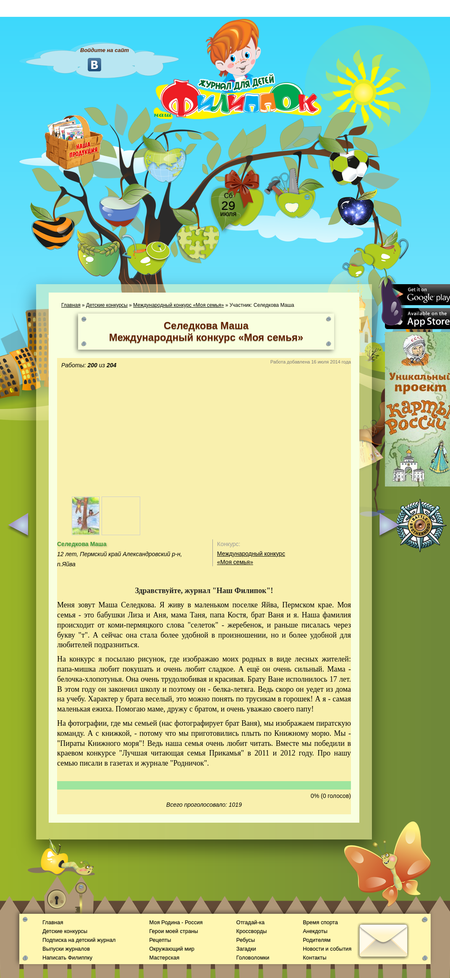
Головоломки (252, 957)
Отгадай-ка (250, 922)
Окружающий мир (171, 949)
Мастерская (164, 957)
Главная (71, 305)
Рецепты (160, 940)
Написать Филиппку (67, 957)
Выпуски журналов (66, 949)
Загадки (246, 949)
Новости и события (327, 949)
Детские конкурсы (107, 305)
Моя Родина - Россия (175, 922)
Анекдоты (315, 931)
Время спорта (320, 922)
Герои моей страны (173, 931)
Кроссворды (251, 931)
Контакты (314, 957)
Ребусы (245, 940)
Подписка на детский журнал (78, 940)
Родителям (316, 940)
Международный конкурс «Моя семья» (178, 305)
